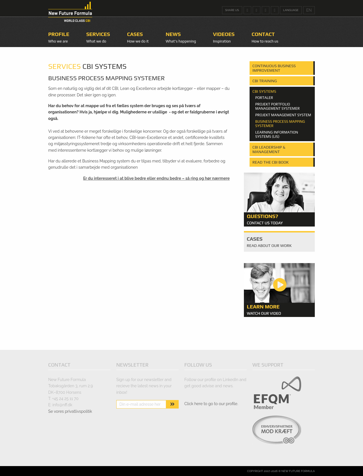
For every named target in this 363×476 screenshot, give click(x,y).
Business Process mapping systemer (280, 124)
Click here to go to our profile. (211, 403)
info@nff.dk (62, 405)
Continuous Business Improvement (274, 68)
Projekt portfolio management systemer (277, 106)
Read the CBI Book (270, 162)
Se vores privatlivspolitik (70, 411)
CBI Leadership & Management (268, 149)
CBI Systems (264, 91)
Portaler (264, 98)
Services (98, 34)
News (173, 34)
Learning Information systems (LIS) (276, 134)
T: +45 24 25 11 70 (63, 398)
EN (309, 10)
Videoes (224, 34)
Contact (263, 34)
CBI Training (264, 81)
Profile (58, 34)
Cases (135, 34)
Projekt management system (283, 115)
